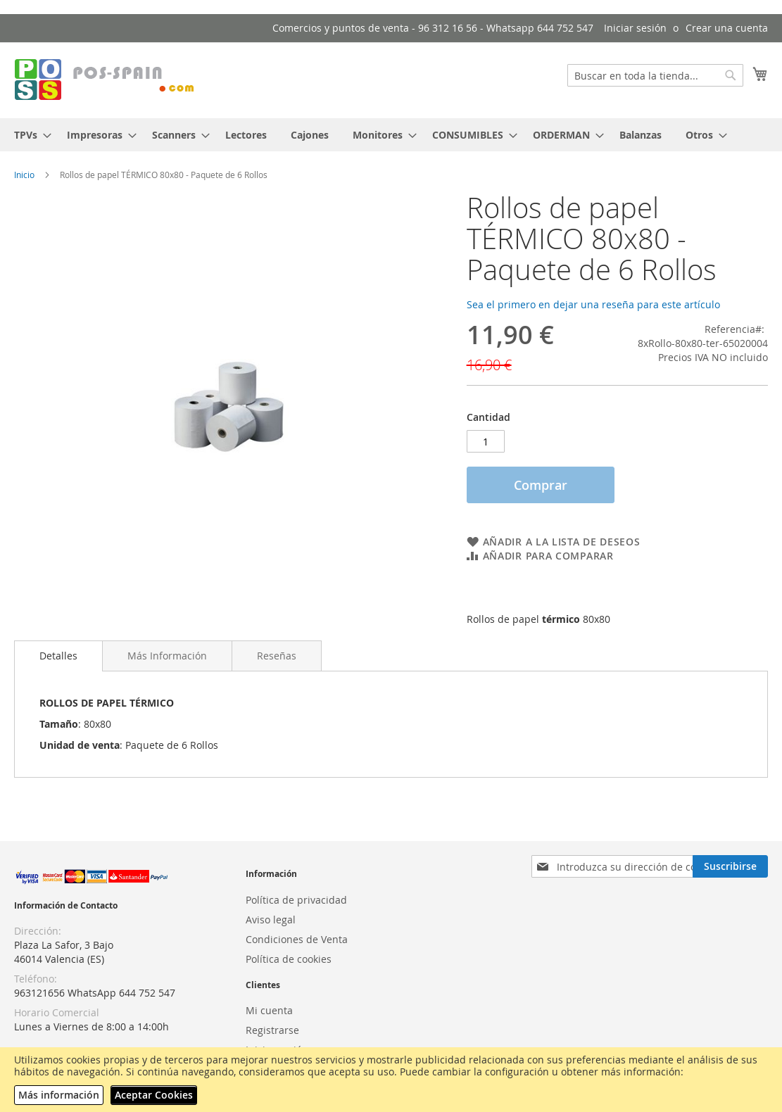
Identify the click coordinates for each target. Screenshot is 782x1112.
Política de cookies (289, 959)
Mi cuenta (269, 1010)
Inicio (24, 174)
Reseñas (276, 655)
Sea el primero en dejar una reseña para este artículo (593, 304)
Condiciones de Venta (297, 939)
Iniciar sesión (635, 27)
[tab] (58, 655)
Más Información (167, 655)
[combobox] (655, 75)
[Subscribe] (730, 866)
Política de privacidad (296, 899)
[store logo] (105, 79)
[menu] (391, 134)
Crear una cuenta (727, 27)
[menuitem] (28, 134)
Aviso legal (271, 919)
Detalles (58, 655)
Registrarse (272, 1030)
